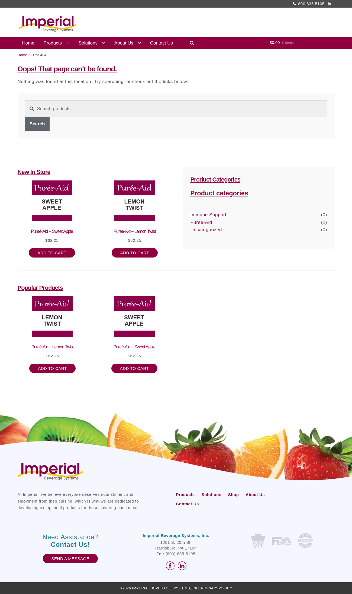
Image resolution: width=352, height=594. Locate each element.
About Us (123, 43)
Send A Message (70, 558)
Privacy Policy (216, 588)
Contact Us (161, 43)
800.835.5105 (308, 3)
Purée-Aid (201, 222)
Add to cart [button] (51, 252)
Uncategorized (206, 229)
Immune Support (208, 214)
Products (53, 43)
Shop (233, 494)
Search (37, 123)
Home (28, 43)
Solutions (88, 43)
